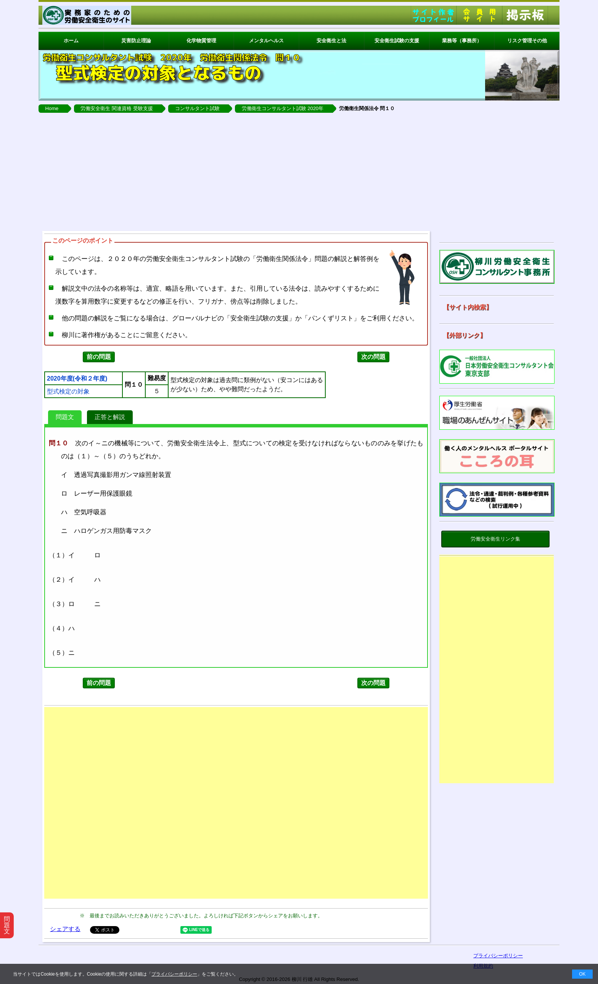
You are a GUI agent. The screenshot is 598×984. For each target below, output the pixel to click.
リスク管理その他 (527, 40)
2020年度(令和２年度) (77, 379)
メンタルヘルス (266, 40)
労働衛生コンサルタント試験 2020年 (283, 108)
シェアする (65, 929)
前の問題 (99, 357)
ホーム (71, 40)
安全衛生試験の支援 (397, 40)
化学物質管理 (201, 40)
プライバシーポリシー (174, 974)
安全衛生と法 (331, 40)
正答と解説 (110, 417)
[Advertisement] (299, 170)
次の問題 (373, 357)
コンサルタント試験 (197, 108)
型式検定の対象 (68, 392)
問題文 (65, 417)
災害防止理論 (136, 40)
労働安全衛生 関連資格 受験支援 (116, 108)
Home (52, 108)
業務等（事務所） (462, 40)
